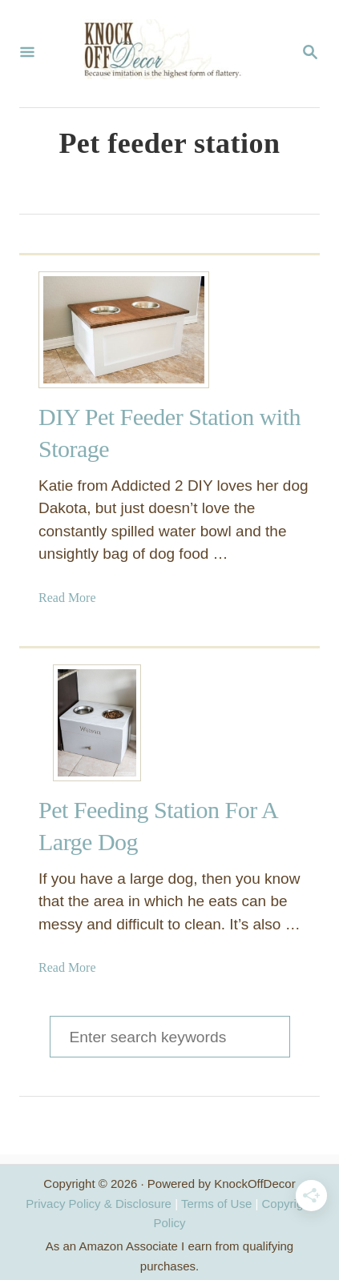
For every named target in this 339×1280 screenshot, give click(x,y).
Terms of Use (216, 1203)
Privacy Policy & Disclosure (99, 1203)
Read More (67, 597)
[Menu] (27, 53)
